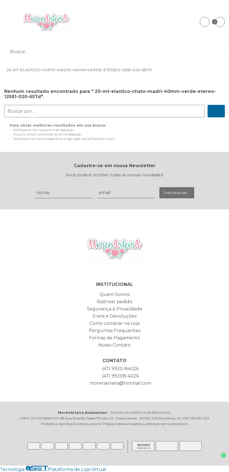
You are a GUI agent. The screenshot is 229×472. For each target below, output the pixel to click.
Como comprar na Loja (115, 323)
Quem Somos (114, 294)
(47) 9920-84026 (120, 368)
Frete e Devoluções (114, 316)
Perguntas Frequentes (114, 330)
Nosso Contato (114, 345)
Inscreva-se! (175, 192)
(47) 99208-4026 (120, 376)
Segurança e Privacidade (114, 309)
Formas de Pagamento (114, 337)
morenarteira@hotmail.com (120, 383)
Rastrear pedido (114, 301)
